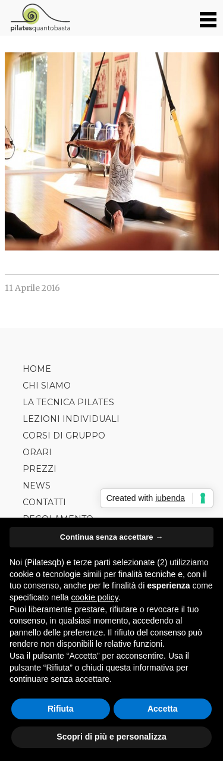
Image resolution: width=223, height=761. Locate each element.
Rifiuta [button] (61, 708)
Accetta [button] (162, 708)
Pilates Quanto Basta (40, 18)
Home (37, 369)
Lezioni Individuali (71, 419)
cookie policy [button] (94, 597)
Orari (37, 452)
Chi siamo (47, 385)
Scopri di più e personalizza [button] (111, 736)
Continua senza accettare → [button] (111, 537)
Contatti (44, 502)
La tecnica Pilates (68, 402)
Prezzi (39, 469)
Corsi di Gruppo (64, 435)
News (37, 485)
